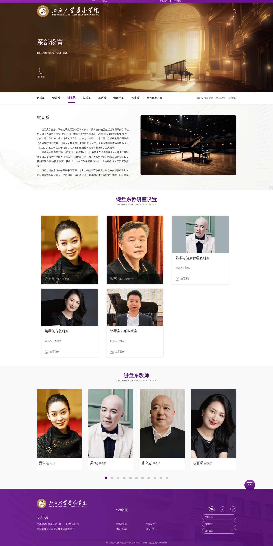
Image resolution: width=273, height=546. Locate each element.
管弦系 (56, 97)
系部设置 (127, 14)
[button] (106, 478)
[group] (59, 430)
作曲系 (135, 97)
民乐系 (87, 97)
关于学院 (111, 14)
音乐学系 (118, 97)
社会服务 (222, 14)
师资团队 (143, 14)
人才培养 (158, 14)
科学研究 (174, 14)
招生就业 (206, 14)
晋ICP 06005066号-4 (140, 543)
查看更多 (183, 279)
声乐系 (41, 97)
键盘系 (71, 97)
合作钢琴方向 (154, 97)
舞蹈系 (102, 97)
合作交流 (190, 14)
